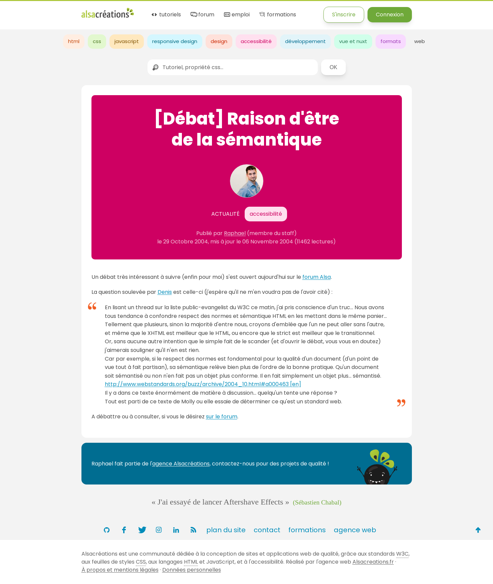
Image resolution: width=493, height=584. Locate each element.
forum (202, 14)
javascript (126, 41)
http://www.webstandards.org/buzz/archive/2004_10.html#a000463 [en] (203, 384)
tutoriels (166, 14)
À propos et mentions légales (120, 570)
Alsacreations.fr (373, 562)
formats (391, 41)
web (419, 41)
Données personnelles (191, 570)
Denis (165, 292)
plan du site (226, 530)
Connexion (390, 14)
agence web (355, 530)
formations (277, 14)
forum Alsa (316, 277)
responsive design (174, 41)
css (97, 41)
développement (305, 41)
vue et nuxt (353, 41)
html (73, 41)
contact (267, 530)
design (219, 41)
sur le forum (221, 416)
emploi (236, 14)
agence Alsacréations (181, 463)
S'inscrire (343, 14)
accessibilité (256, 41)
